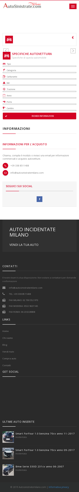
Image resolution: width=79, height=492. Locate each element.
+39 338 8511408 (19, 165)
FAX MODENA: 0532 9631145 (23, 306)
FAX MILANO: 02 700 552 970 (23, 300)
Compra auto (9, 358)
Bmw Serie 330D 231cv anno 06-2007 (40, 466)
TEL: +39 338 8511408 (20, 293)
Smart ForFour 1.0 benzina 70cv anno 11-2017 (45, 433)
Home (5, 331)
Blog (4, 344)
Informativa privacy (59, 487)
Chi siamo (7, 337)
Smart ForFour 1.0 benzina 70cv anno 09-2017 (45, 450)
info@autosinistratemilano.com (27, 172)
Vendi (5, 351)
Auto (11, 351)
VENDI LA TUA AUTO (23, 245)
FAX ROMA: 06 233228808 (22, 311)
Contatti (6, 365)
